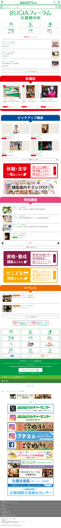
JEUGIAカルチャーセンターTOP (9, 502)
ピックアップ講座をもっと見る (40, 159)
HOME (5, 381)
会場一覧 (9, 391)
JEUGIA (3, 505)
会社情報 (3, 508)
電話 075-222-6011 (30, 370)
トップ (4, 391)
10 (37, 111)
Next (41, 96)
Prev (20, 96)
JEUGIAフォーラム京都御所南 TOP (13, 377)
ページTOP (31, 386)
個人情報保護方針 (5, 512)
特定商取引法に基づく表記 (8, 515)
